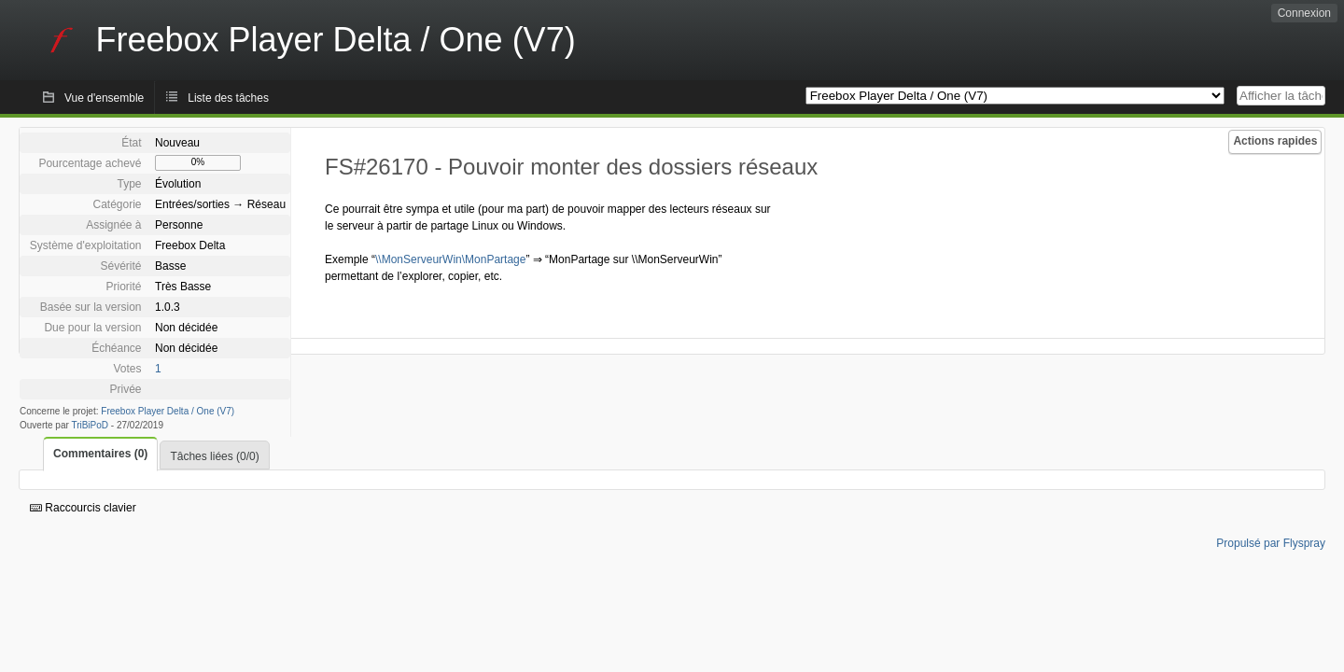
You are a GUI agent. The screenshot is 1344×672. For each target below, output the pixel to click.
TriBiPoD (89, 425)
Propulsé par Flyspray (1270, 543)
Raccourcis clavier (83, 507)
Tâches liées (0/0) (214, 456)
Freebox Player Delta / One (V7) (167, 411)
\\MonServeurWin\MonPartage (450, 259)
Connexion (1304, 13)
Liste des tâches (228, 98)
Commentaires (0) (100, 453)
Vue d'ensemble (104, 98)
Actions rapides (1275, 140)
